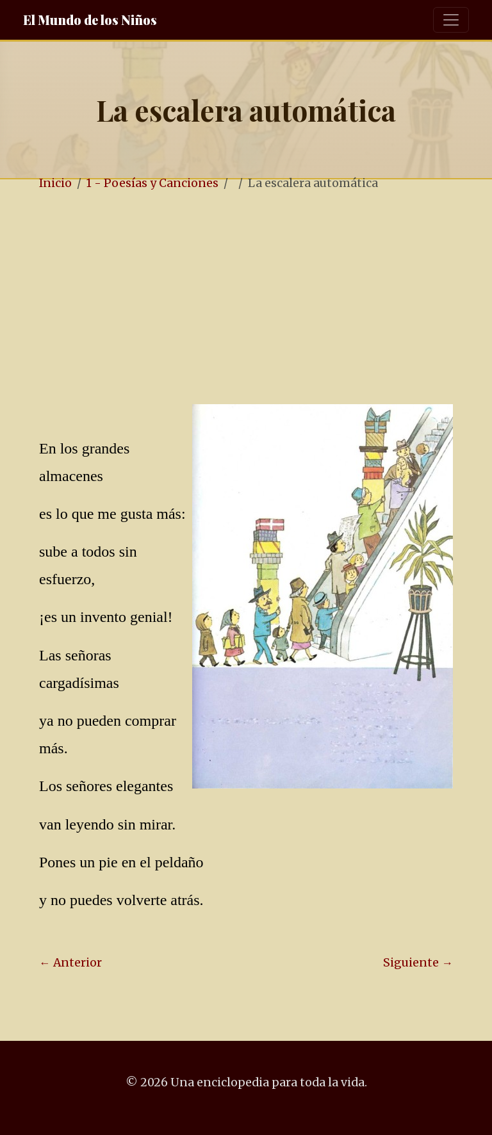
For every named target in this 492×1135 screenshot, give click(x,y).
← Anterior (70, 963)
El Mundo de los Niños (90, 19)
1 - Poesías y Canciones (152, 183)
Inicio (55, 183)
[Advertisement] (264, 299)
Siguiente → (418, 963)
